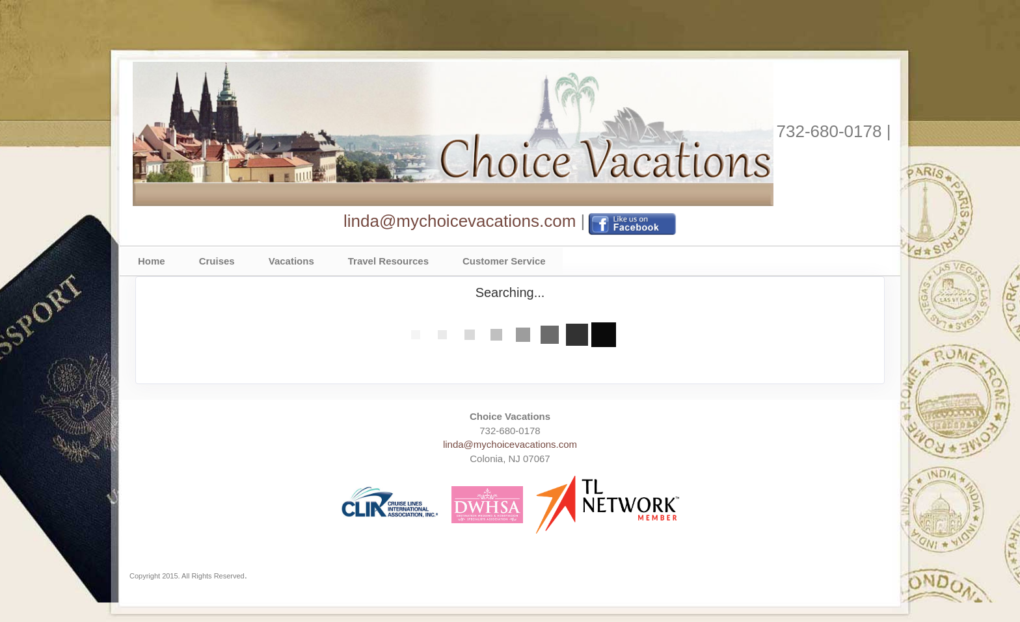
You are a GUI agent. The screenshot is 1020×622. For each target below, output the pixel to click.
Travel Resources (388, 260)
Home (151, 260)
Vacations (291, 260)
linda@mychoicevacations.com (459, 221)
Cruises (217, 260)
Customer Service (504, 260)
